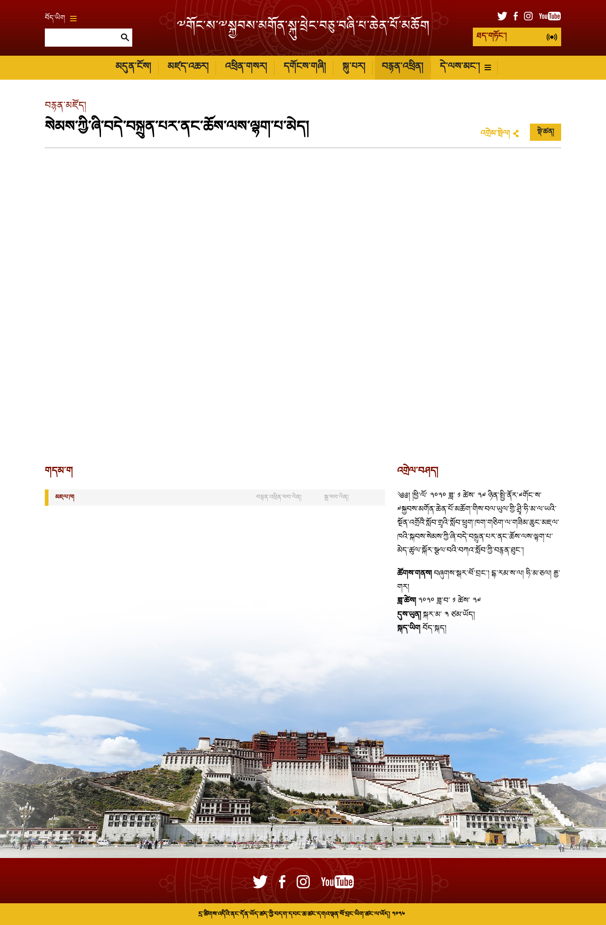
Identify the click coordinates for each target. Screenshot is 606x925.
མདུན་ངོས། (133, 67)
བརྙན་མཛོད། (65, 106)
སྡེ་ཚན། (545, 132)
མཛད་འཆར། (188, 67)
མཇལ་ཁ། (64, 497)
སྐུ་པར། (353, 67)
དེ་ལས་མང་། (465, 67)
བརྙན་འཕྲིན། (402, 67)
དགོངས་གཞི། (305, 67)
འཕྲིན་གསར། (246, 67)
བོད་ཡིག (61, 18)
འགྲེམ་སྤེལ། (495, 134)
